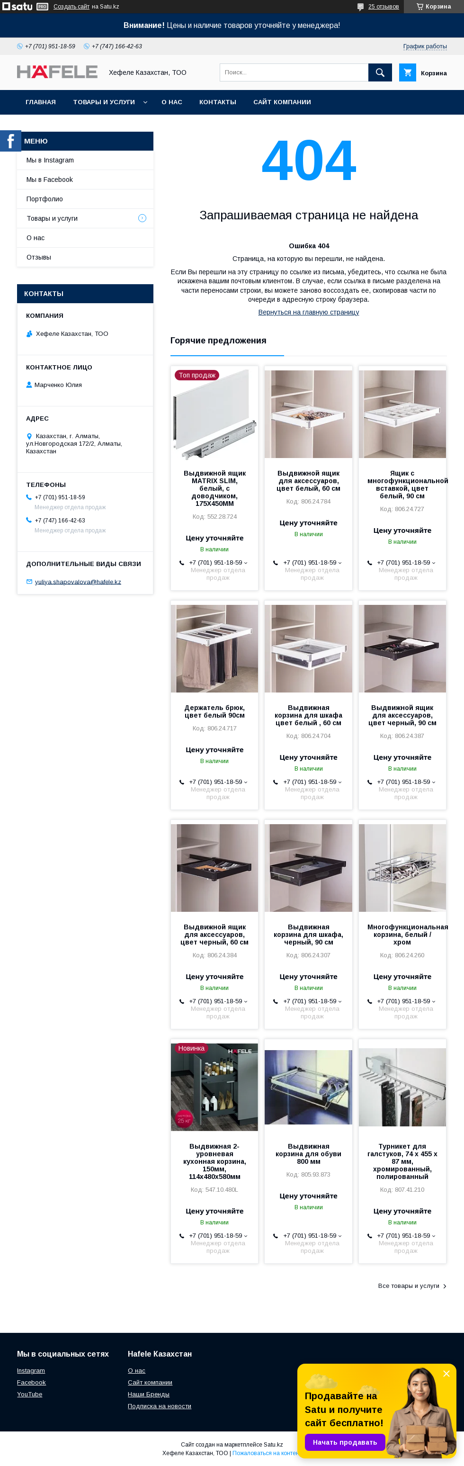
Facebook (31, 1382)
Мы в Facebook (50, 179)
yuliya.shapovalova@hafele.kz (78, 581)
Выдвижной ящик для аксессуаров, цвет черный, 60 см (214, 934)
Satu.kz (273, 1444)
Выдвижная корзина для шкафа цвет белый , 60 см (308, 715)
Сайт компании (282, 102)
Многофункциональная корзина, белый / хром (402, 934)
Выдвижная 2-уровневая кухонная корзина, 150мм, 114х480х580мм (214, 1161)
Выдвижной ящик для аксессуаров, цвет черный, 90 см (402, 715)
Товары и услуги (104, 102)
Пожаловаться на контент (267, 1453)
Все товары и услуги (408, 1285)
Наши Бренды (149, 1394)
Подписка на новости (159, 1406)
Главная (41, 102)
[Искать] (380, 72)
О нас (171, 102)
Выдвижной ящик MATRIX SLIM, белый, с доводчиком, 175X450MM (215, 488)
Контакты (217, 102)
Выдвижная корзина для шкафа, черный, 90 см (308, 934)
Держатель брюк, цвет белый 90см (214, 711)
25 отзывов (383, 6)
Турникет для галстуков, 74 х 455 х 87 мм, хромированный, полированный (402, 1161)
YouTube (29, 1394)
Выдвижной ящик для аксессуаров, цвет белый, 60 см (308, 480)
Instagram (31, 1370)
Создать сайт (71, 6)
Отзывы (39, 257)
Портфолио (45, 199)
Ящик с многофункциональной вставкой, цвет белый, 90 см (402, 484)
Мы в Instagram (50, 160)
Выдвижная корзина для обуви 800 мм (308, 1153)
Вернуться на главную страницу (309, 312)
